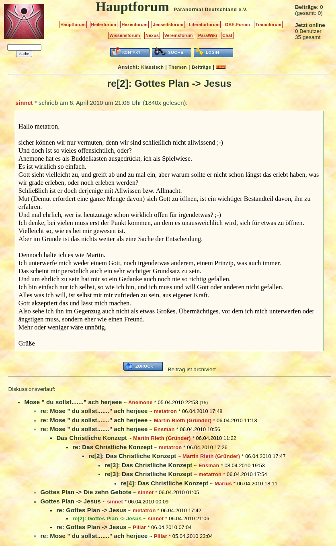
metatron (165, 411)
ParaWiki (207, 35)
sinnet (24, 103)
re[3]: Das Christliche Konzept (148, 465)
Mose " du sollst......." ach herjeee (73, 402)
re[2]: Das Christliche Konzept (132, 455)
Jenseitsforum (168, 24)
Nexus (152, 35)
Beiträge (201, 67)
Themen (178, 67)
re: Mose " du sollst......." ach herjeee (94, 410)
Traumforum (268, 24)
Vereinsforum (178, 35)
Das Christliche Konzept (91, 437)
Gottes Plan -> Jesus (70, 501)
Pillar (139, 527)
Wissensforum (124, 35)
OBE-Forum (237, 24)
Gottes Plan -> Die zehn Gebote (85, 492)
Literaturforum (204, 24)
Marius (223, 484)
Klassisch (152, 67)
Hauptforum (73, 24)
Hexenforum (134, 24)
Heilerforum (103, 24)
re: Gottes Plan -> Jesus (91, 510)
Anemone (140, 402)
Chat (227, 35)
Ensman (164, 429)
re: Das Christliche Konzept (112, 447)
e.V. (243, 9)
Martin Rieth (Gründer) (182, 420)
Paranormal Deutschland (205, 9)
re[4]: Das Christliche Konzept (164, 483)
